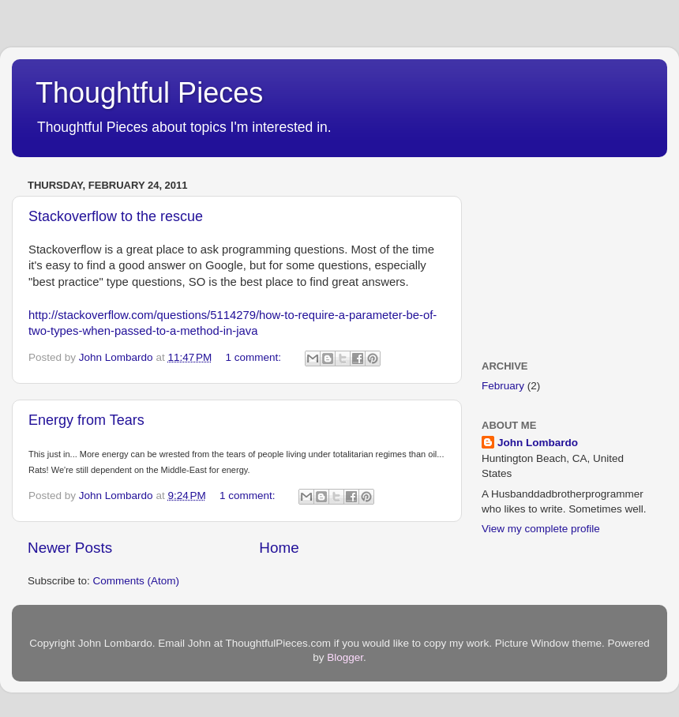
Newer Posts (70, 547)
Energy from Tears (86, 420)
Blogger (345, 657)
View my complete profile (541, 529)
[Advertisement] (561, 253)
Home (278, 547)
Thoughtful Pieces (149, 93)
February (503, 386)
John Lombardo (537, 443)
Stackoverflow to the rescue (115, 216)
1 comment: (255, 357)
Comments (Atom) (136, 581)
